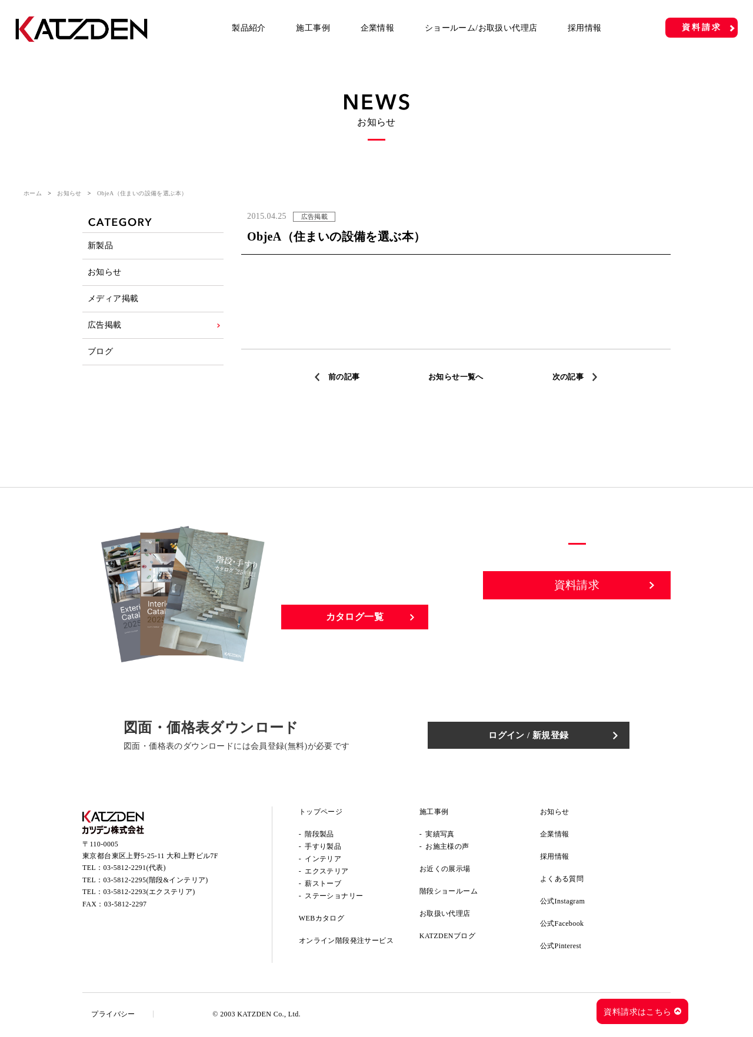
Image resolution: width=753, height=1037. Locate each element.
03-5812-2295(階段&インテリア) (156, 885)
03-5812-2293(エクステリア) (149, 897)
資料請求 (701, 27)
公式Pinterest (560, 947)
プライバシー (116, 1015)
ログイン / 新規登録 (541, 737)
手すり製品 (323, 848)
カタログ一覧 (355, 618)
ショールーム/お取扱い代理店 (481, 28)
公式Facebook (562, 925)
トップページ (320, 813)
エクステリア (326, 873)
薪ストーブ (323, 885)
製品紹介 (249, 28)
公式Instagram (562, 903)
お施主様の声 (447, 848)
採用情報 (585, 28)
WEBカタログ (321, 920)
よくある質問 (562, 880)
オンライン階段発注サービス (346, 942)
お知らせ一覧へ (456, 376)
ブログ (101, 367)
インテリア (323, 860)
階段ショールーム (448, 893)
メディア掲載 (113, 307)
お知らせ (69, 193)
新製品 (101, 247)
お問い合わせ (577, 628)
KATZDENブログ (447, 937)
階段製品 (319, 836)
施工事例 (313, 28)
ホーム (33, 193)
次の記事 (571, 376)
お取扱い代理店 (445, 915)
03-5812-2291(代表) (135, 873)
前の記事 (341, 376)
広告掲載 (105, 337)
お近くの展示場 (445, 870)
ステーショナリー (334, 897)
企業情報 (378, 28)
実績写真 (440, 836)
